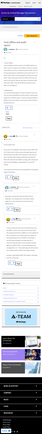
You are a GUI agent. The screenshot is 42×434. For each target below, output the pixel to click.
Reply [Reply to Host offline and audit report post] (9, 118)
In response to (14, 188)
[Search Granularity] (8, 19)
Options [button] (20, 36)
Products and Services (9, 291)
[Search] (28, 19)
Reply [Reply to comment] (16, 178)
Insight (7, 114)
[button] (34, 42)
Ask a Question (32, 36)
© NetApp (7, 420)
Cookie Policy (6, 427)
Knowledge (13, 6)
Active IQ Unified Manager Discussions (11, 27)
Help (39, 3)
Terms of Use (6, 422)
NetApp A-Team (28, 6)
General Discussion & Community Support (14, 301)
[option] (21, 317)
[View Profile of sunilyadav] (12, 49)
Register (27, 3)
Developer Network (8, 295)
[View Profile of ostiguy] (11, 136)
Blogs (20, 6)
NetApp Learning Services (10, 298)
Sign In (34, 3)
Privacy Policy (6, 424)
